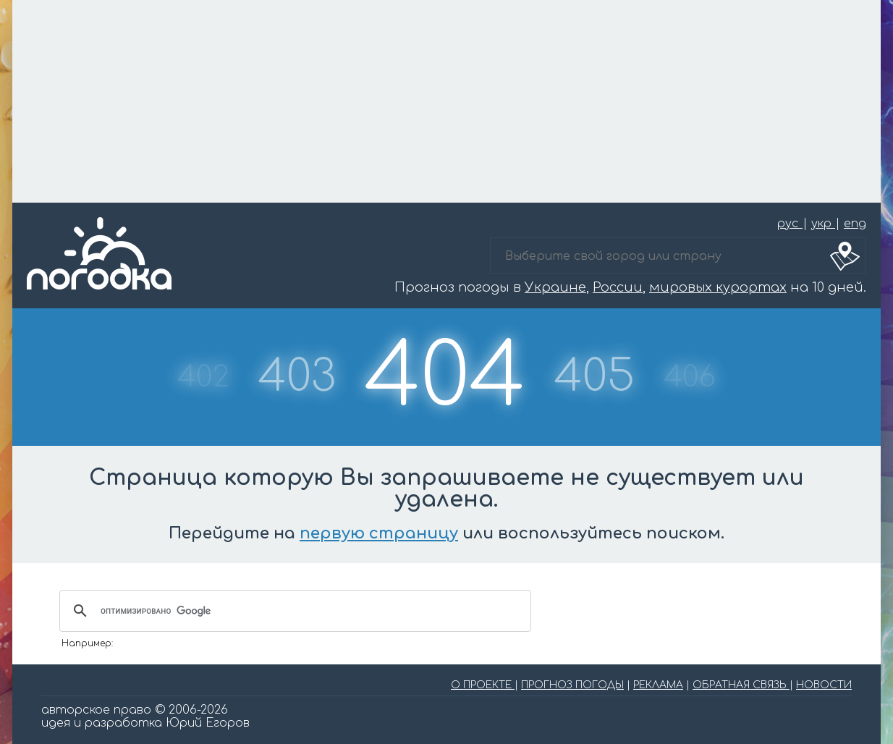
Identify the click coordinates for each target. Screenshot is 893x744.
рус (790, 223)
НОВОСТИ (824, 685)
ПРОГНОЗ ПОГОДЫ (572, 685)
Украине (555, 287)
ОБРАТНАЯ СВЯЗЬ (741, 685)
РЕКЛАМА (658, 685)
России (618, 287)
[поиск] (293, 611)
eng (855, 223)
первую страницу (379, 533)
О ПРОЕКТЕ (483, 685)
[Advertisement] (446, 101)
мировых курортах (718, 287)
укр (823, 223)
